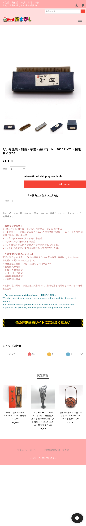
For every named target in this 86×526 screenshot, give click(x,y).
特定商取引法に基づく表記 (56, 450)
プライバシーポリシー (27, 450)
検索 (83, 11)
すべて (12, 354)
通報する (9, 201)
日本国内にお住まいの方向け (43, 195)
